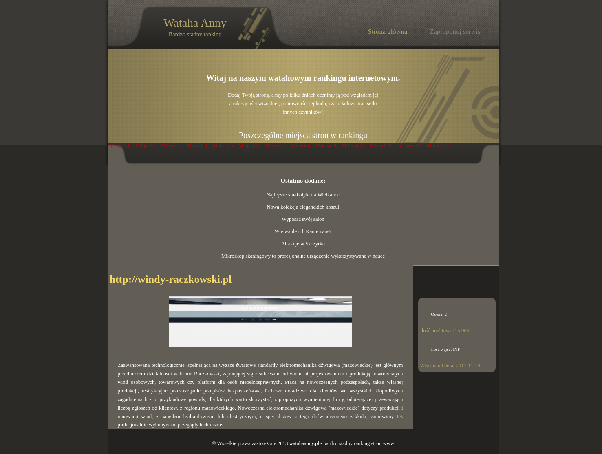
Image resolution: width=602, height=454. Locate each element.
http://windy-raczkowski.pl (171, 279)
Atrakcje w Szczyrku (303, 244)
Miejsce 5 (223, 145)
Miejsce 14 (438, 145)
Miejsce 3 (171, 145)
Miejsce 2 (145, 145)
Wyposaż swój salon (303, 219)
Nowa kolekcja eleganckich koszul (303, 207)
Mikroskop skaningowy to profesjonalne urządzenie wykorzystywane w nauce (303, 256)
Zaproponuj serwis (455, 31)
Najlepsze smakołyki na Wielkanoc (303, 195)
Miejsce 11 (381, 145)
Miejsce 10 (353, 145)
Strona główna (388, 31)
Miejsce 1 (120, 145)
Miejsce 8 (300, 145)
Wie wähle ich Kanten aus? (303, 231)
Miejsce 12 (409, 145)
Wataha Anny (194, 26)
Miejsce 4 (197, 145)
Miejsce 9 (326, 145)
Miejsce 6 (248, 145)
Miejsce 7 (274, 145)
